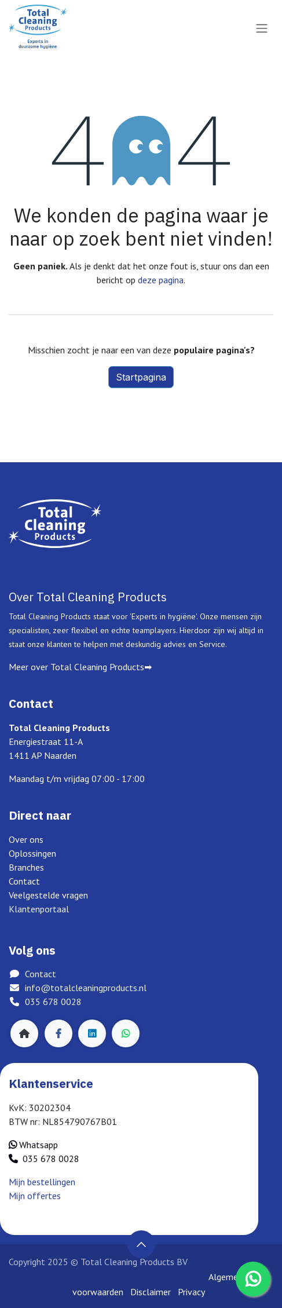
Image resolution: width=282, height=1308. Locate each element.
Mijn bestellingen (42, 1182)
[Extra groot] (24, 1033)
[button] (141, 1244)
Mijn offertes (35, 1195)
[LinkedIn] (92, 1033)
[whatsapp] (126, 1033)
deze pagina (161, 280)
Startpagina (141, 377)
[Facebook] (58, 1033)
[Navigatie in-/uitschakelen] (261, 28)
